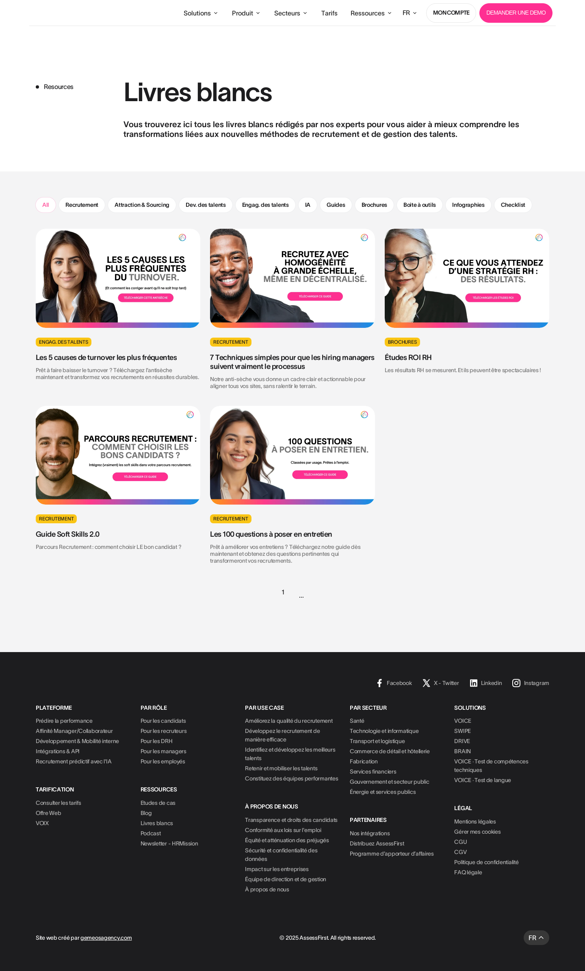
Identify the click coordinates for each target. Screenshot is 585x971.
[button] (201, 13)
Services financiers (373, 771)
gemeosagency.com (106, 937)
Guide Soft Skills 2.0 (68, 534)
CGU (460, 842)
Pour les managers (163, 751)
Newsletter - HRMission (169, 843)
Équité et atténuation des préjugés (287, 840)
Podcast (151, 833)
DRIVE (462, 741)
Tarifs (329, 13)
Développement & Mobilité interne (77, 741)
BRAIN (462, 751)
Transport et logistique (377, 741)
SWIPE (462, 731)
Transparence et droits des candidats (291, 820)
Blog (146, 813)
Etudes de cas (158, 803)
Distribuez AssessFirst (377, 843)
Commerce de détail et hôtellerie (390, 751)
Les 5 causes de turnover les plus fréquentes (106, 357)
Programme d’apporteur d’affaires (392, 853)
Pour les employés (163, 761)
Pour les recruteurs (164, 731)
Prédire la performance (64, 720)
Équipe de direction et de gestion (285, 879)
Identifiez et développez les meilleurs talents (290, 753)
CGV (460, 852)
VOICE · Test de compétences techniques (491, 765)
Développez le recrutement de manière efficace (282, 735)
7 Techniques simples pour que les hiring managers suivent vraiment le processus (292, 362)
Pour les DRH (157, 741)
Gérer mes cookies (477, 831)
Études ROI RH (408, 357)
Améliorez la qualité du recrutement (288, 720)
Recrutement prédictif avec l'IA (73, 761)
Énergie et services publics (383, 792)
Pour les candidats (163, 720)
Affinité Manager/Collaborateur (74, 731)
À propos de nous (267, 889)
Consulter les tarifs (58, 803)
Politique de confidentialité (486, 862)
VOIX (42, 823)
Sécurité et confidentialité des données (281, 854)
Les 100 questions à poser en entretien (271, 534)
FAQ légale (468, 872)
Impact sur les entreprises (277, 869)
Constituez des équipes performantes (291, 778)
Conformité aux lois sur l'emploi (283, 830)
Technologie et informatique (384, 731)
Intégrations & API (58, 751)
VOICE (462, 720)
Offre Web (48, 813)
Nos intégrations (370, 833)
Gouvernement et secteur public (389, 781)
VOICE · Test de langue (482, 780)
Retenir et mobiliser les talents (281, 768)
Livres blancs (157, 823)
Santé (357, 720)
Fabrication (364, 761)
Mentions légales (475, 821)
